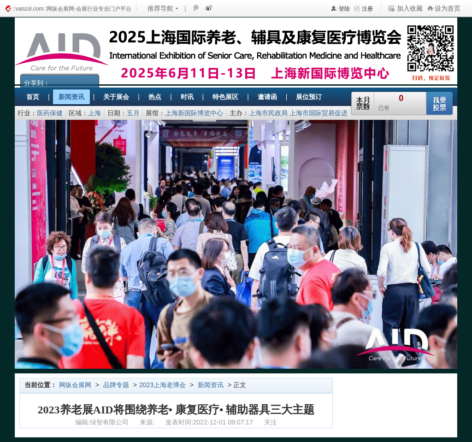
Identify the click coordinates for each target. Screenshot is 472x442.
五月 (133, 113)
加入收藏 (410, 8)
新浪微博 (207, 8)
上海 (94, 113)
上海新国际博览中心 (194, 113)
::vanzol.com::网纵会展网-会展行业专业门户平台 (71, 9)
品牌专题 (116, 385)
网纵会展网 (75, 385)
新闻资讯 (211, 385)
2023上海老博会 (162, 385)
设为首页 (447, 8)
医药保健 (50, 113)
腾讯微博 (195, 8)
